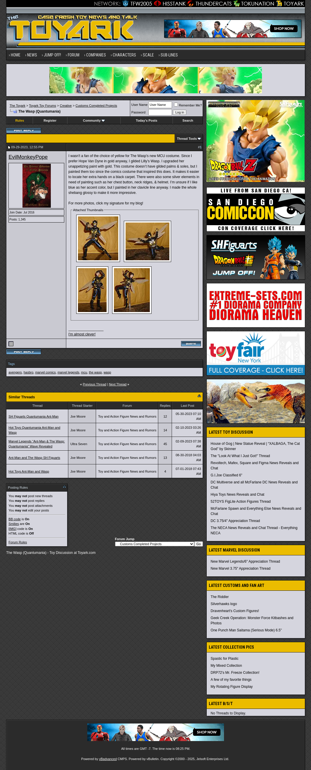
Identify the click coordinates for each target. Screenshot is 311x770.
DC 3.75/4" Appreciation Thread (235, 521)
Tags (11, 364)
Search (188, 120)
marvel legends (68, 372)
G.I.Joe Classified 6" (226, 475)
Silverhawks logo (224, 604)
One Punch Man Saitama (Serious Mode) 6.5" (246, 630)
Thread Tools (187, 138)
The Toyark (17, 105)
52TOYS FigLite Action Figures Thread (241, 501)
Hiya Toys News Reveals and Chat (237, 494)
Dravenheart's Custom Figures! (235, 611)
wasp (107, 372)
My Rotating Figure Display (232, 687)
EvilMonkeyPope (28, 157)
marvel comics (45, 372)
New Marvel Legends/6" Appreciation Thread (245, 561)
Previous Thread (94, 384)
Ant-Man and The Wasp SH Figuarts (34, 457)
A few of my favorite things (231, 680)
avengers (15, 372)
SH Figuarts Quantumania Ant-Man (33, 416)
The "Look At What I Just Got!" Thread (240, 456)
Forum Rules (17, 542)
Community (94, 120)
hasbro (29, 372)
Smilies (13, 524)
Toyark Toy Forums (42, 105)
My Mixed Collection (226, 666)
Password (138, 112)
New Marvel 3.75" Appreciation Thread (240, 568)
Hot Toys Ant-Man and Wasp (28, 471)
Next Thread (117, 384)
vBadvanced (108, 759)
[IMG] (12, 528)
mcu (84, 372)
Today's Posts (146, 120)
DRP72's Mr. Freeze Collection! (235, 673)
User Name (139, 104)
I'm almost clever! (81, 334)
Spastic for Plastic (224, 659)
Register (50, 120)
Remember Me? (188, 105)
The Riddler (220, 597)
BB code (14, 519)
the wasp (95, 372)
